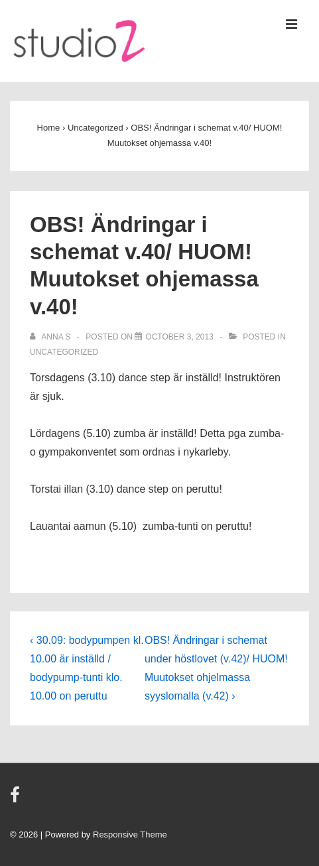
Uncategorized (64, 352)
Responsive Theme (130, 834)
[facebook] (16, 799)
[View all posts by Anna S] (51, 336)
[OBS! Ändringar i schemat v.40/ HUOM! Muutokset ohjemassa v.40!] (179, 336)
